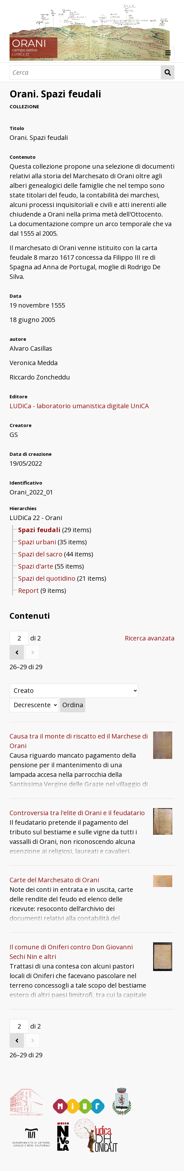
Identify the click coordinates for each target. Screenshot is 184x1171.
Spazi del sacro (40, 554)
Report (28, 590)
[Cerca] (85, 72)
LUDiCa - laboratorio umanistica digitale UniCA (79, 406)
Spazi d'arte (35, 566)
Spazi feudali (39, 529)
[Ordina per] (74, 691)
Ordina (72, 704)
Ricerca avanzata (149, 638)
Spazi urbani (37, 542)
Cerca (167, 72)
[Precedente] (17, 652)
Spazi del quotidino (46, 578)
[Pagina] (19, 638)
